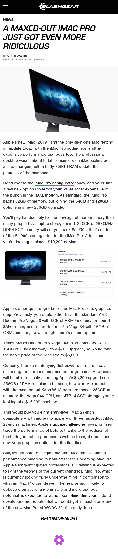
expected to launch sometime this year (60, 495)
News (8, 19)
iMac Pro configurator (54, 183)
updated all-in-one (69, 424)
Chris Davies (17, 55)
